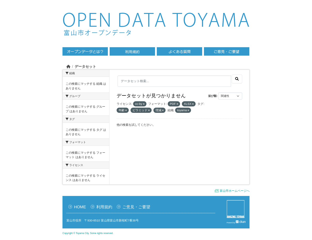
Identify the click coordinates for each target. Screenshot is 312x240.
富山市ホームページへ (235, 190)
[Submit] (237, 79)
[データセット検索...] (174, 81)
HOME (80, 207)
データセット (85, 67)
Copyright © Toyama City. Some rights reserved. (87, 233)
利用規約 (104, 207)
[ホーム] (68, 67)
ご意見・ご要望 (136, 207)
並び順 (212, 95)
